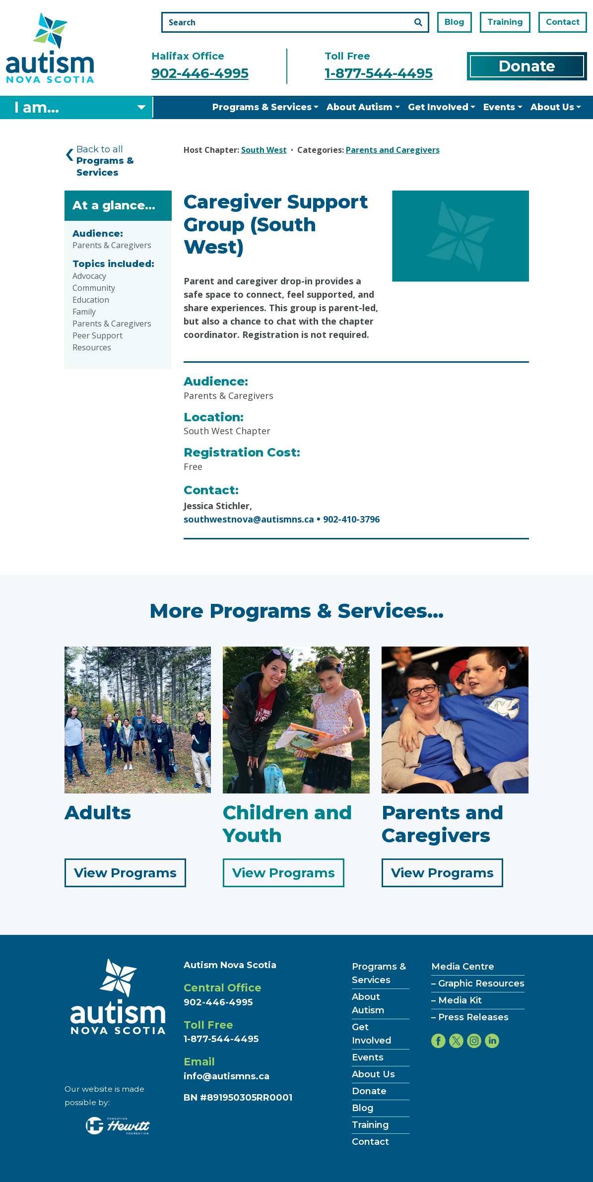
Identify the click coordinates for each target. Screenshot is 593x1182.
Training (505, 22)
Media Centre (462, 966)
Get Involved (438, 107)
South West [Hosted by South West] (264, 149)
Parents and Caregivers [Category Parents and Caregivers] (393, 149)
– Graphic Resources (478, 983)
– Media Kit (456, 1000)
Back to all (105, 161)
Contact (563, 22)
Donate (527, 66)
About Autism (360, 107)
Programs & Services (262, 107)
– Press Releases (470, 1017)
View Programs (130, 875)
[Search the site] (295, 22)
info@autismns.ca (226, 1076)
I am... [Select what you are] (36, 107)
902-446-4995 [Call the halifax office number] (200, 73)
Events (499, 107)
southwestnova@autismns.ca (249, 519)
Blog (454, 22)
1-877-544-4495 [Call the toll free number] (379, 73)
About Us (552, 107)
